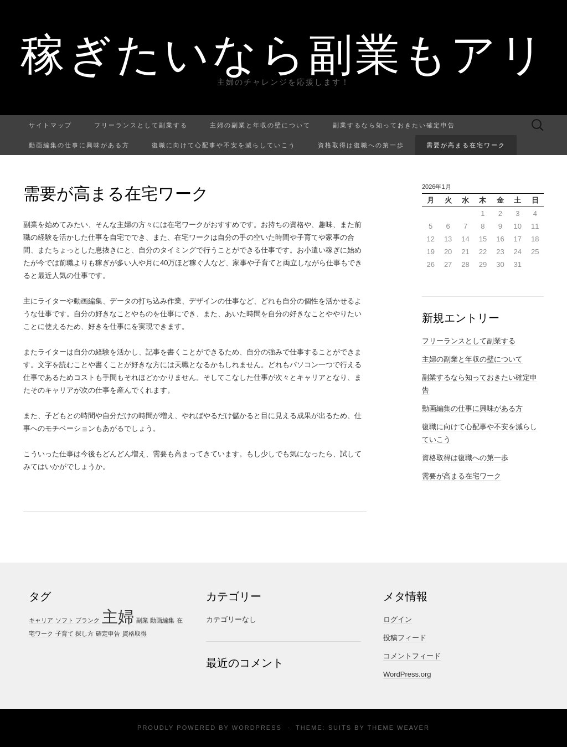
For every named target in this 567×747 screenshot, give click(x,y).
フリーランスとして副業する (141, 124)
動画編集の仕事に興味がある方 (79, 144)
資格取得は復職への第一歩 (361, 144)
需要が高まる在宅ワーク (466, 144)
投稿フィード (404, 637)
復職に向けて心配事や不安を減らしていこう (224, 144)
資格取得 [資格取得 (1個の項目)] (134, 633)
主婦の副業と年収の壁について (260, 124)
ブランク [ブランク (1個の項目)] (87, 620)
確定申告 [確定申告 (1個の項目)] (108, 633)
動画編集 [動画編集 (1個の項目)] (162, 620)
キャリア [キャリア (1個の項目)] (41, 620)
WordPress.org (407, 674)
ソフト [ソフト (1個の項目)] (64, 620)
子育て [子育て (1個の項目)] (64, 633)
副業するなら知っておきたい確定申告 (394, 124)
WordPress (257, 727)
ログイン (397, 619)
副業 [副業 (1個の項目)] (142, 620)
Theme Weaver (398, 727)
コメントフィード (412, 656)
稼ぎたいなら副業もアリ (283, 52)
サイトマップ (50, 124)
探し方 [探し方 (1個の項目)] (84, 633)
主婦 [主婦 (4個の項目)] (118, 616)
